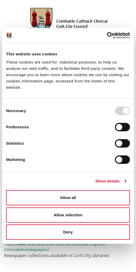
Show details (107, 181)
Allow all (68, 197)
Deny (68, 232)
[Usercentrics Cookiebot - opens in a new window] (107, 35)
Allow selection (68, 215)
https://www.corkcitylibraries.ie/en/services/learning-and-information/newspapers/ (55, 247)
